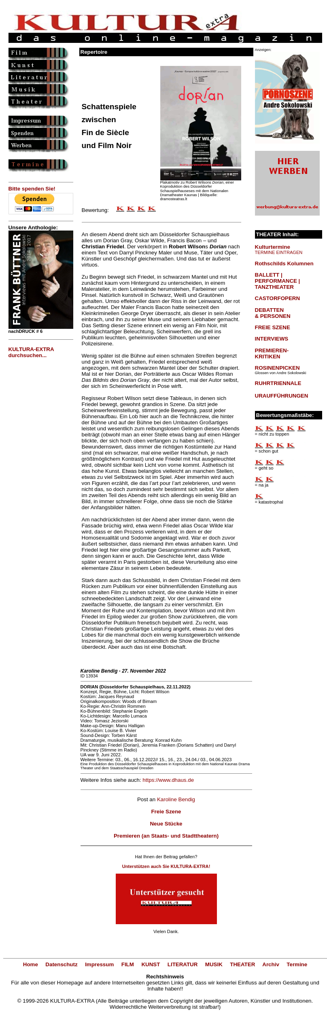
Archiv (270, 964)
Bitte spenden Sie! (31, 189)
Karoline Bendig (176, 799)
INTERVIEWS (272, 339)
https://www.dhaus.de (168, 780)
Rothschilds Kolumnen (284, 263)
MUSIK (214, 964)
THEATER (242, 964)
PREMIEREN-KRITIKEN (272, 353)
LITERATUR (183, 964)
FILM (127, 964)
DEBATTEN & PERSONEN (273, 313)
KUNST (150, 964)
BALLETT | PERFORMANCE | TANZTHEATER (277, 281)
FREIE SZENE (272, 327)
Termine (297, 964)
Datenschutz (61, 964)
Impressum (99, 964)
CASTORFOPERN (277, 298)
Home (30, 964)
